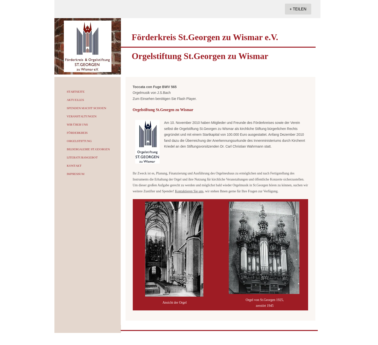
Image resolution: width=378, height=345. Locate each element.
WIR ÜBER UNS (77, 125)
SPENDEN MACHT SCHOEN (86, 108)
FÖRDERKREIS (77, 133)
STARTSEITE (76, 92)
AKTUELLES (75, 100)
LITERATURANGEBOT (82, 158)
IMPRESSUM (75, 174)
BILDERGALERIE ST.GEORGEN (88, 149)
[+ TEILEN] (298, 9)
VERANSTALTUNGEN (81, 116)
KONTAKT (74, 166)
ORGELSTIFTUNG (79, 141)
